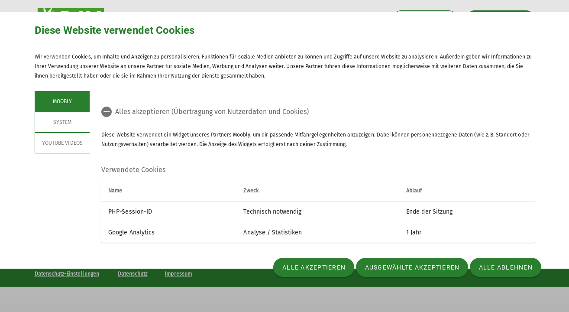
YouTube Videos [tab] (62, 143)
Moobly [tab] (61, 101)
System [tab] (62, 122)
